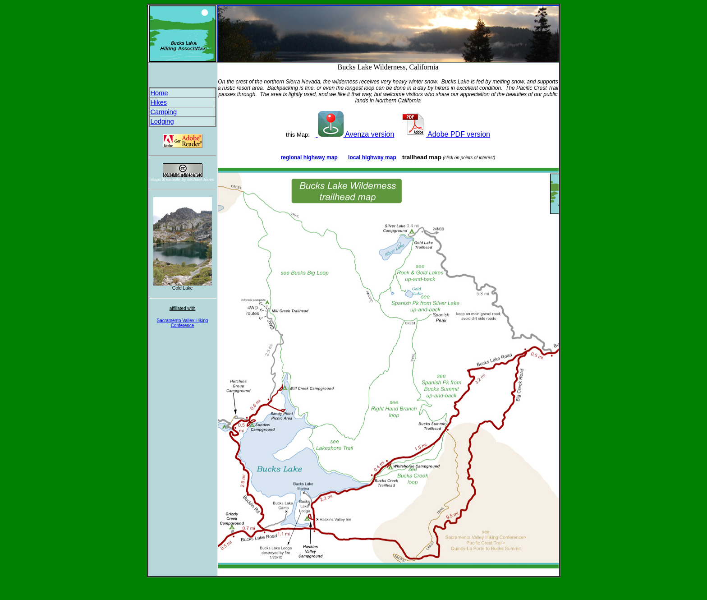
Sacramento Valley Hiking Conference (182, 323)
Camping (164, 111)
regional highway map (309, 157)
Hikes (159, 102)
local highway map (372, 157)
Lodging (162, 121)
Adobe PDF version (445, 134)
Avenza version (355, 134)
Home (159, 93)
